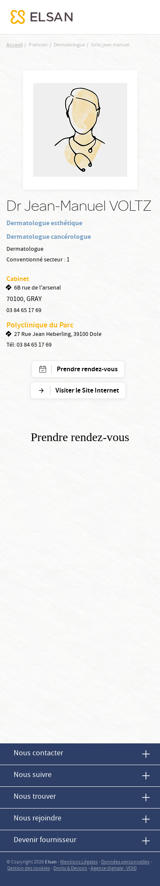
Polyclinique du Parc (39, 326)
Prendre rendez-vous (87, 369)
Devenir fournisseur (45, 840)
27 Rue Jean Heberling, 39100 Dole (58, 334)
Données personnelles (125, 862)
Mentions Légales (79, 862)
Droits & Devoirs (70, 869)
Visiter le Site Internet (87, 391)
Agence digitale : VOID (113, 869)
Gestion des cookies (28, 869)
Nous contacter (38, 754)
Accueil (14, 45)
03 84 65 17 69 (23, 310)
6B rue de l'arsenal (37, 288)
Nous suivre (33, 775)
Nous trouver (35, 797)
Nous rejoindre (37, 819)
